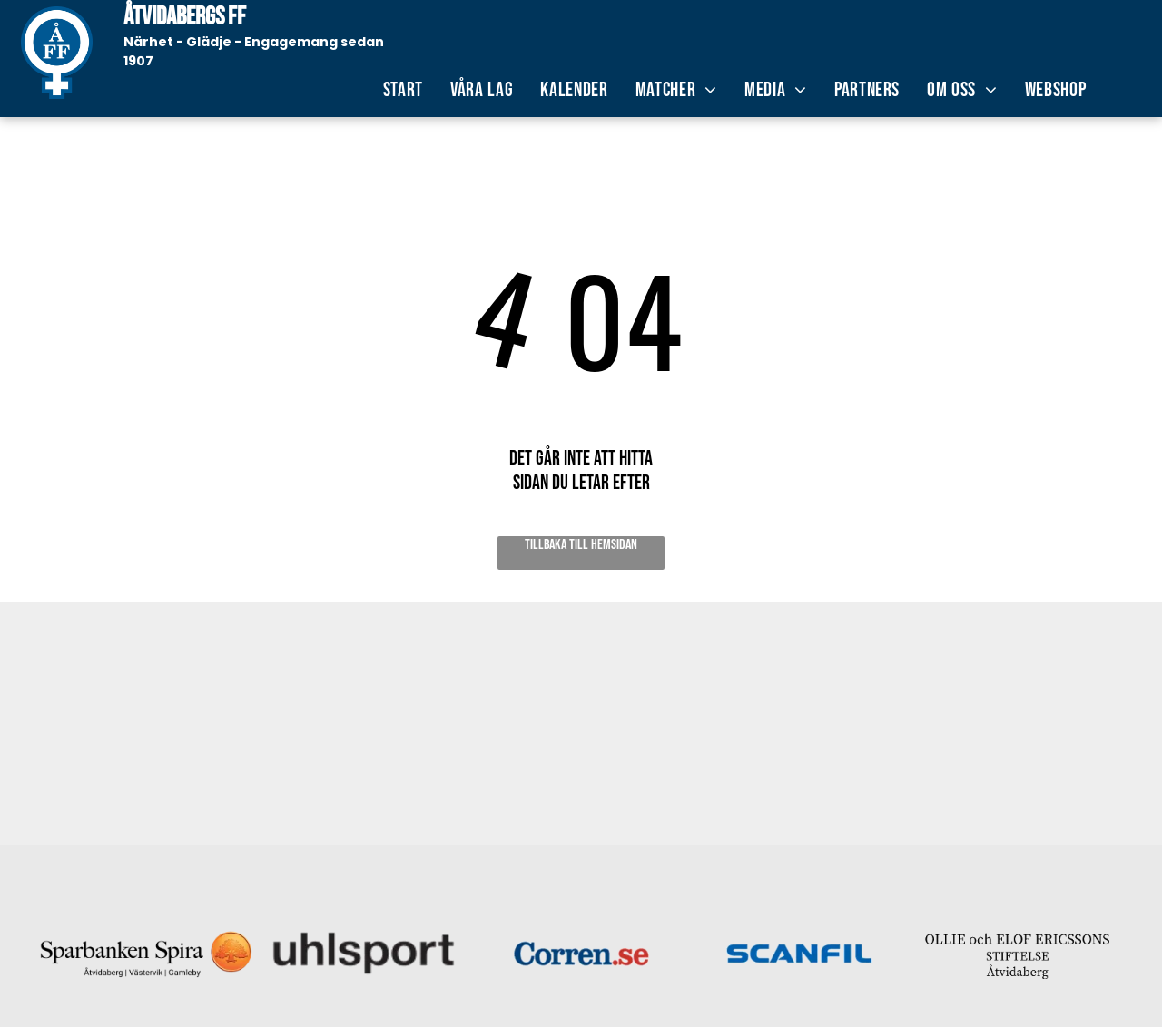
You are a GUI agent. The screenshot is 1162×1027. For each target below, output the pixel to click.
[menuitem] (403, 91)
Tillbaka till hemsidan (581, 544)
